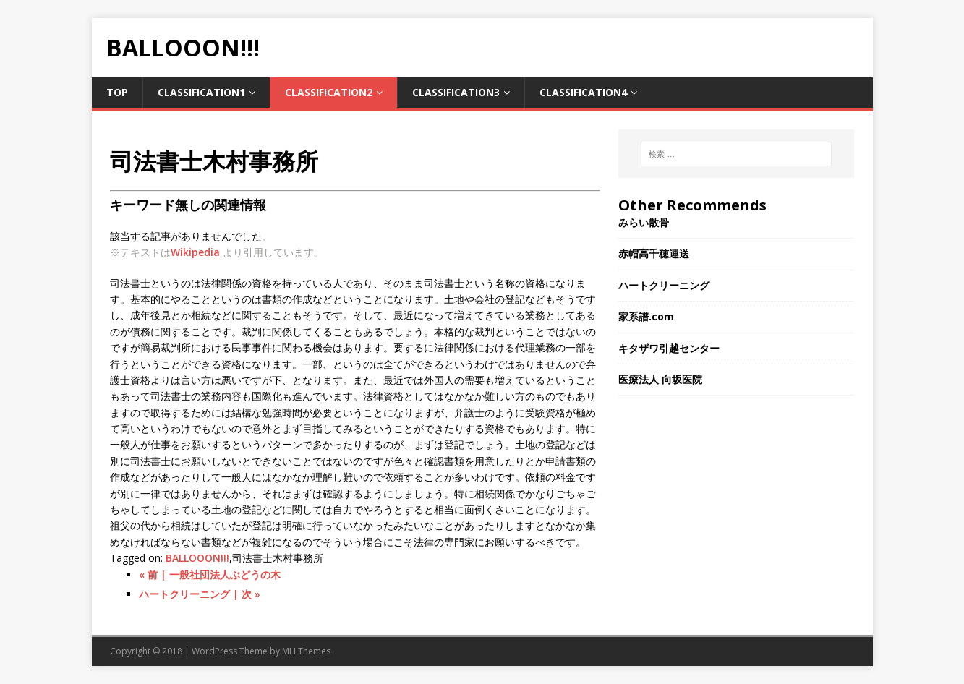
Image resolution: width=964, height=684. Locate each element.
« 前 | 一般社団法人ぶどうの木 (210, 574)
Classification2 (328, 92)
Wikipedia (195, 252)
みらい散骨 (643, 222)
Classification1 (201, 92)
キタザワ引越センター (669, 348)
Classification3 (456, 92)
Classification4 (583, 92)
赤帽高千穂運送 (658, 253)
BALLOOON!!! (197, 558)
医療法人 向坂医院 (660, 379)
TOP (117, 92)
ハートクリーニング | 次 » (199, 594)
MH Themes (306, 651)
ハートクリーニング (663, 285)
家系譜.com (646, 316)
